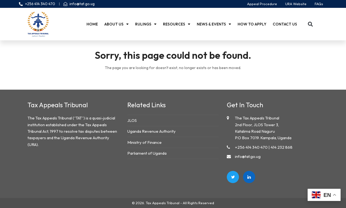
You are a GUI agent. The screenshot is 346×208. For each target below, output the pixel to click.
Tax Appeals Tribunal (162, 203)
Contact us (285, 24)
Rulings (146, 24)
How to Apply (252, 24)
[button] (310, 24)
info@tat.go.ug (248, 156)
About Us (116, 24)
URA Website (296, 4)
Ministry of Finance (144, 142)
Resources (176, 24)
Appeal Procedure (262, 4)
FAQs (319, 4)
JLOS (132, 120)
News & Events (214, 24)
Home (92, 24)
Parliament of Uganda (147, 153)
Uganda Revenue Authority (151, 131)
